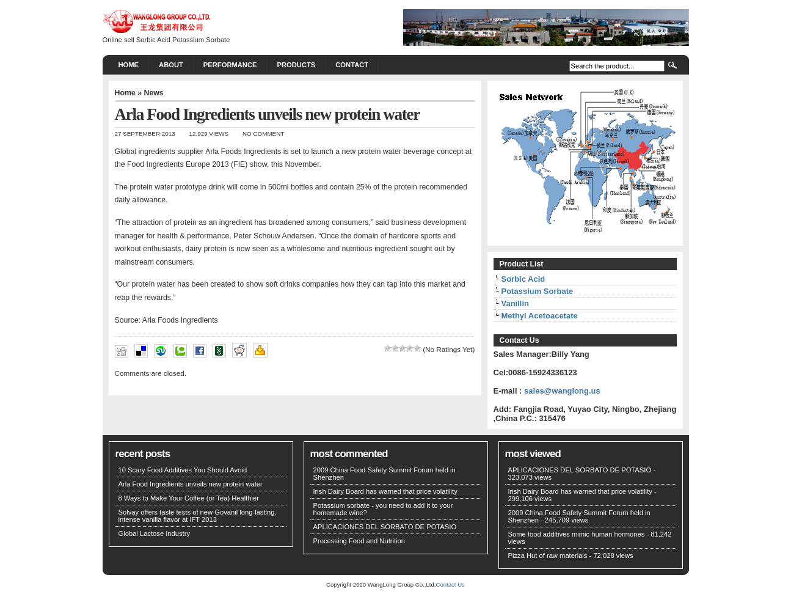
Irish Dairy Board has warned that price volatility (385, 491)
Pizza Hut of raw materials (548, 555)
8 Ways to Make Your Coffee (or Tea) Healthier (189, 498)
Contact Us (450, 584)
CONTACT (351, 64)
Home (128, 64)
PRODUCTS (296, 64)
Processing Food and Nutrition (359, 540)
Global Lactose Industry (154, 533)
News (153, 93)
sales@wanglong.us (562, 390)
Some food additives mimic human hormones (576, 534)
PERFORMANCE (230, 64)
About (171, 64)
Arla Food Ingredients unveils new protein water (190, 484)
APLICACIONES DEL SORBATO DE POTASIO (385, 526)
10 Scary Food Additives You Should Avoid (182, 470)
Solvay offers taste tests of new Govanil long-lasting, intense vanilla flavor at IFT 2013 (197, 515)
